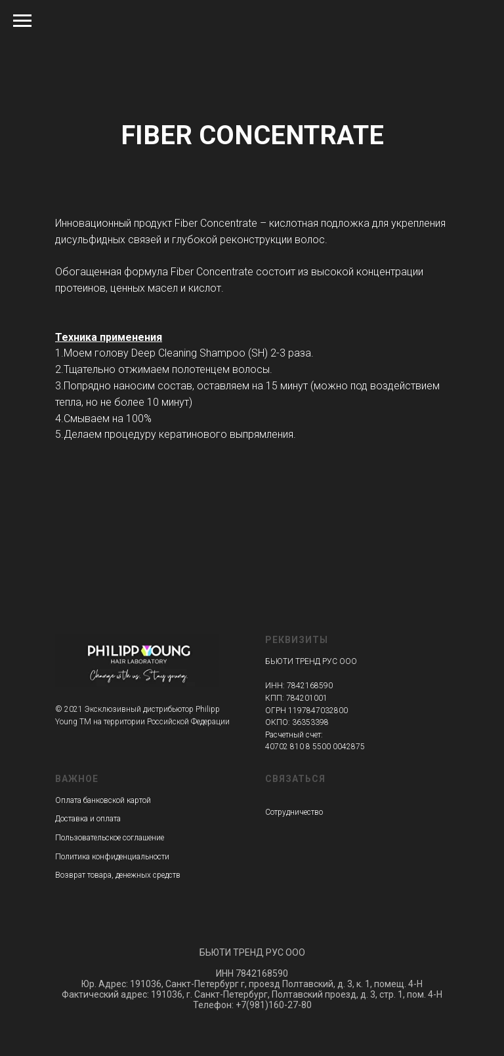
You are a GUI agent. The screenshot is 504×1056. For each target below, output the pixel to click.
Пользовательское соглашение (109, 837)
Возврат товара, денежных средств (117, 875)
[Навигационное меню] (22, 21)
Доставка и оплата (88, 818)
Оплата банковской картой (103, 800)
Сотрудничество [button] (294, 812)
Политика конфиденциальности (112, 856)
